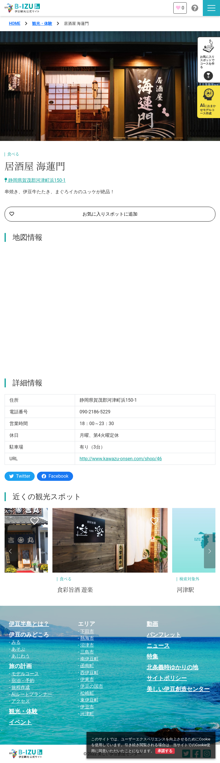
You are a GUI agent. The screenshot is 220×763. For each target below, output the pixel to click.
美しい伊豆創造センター (178, 689)
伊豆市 (87, 707)
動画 (152, 623)
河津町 (87, 713)
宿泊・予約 (22, 680)
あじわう (20, 656)
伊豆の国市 (91, 686)
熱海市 (87, 638)
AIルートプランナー (31, 694)
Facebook (55, 476)
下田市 (87, 631)
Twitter (19, 476)
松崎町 (87, 693)
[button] (10, 551)
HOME (14, 23)
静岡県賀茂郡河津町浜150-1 (35, 180)
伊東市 (87, 679)
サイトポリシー (167, 678)
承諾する (165, 751)
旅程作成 (20, 687)
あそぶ (18, 649)
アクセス (20, 701)
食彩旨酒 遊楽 (75, 590)
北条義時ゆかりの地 (172, 667)
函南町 (87, 665)
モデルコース (25, 673)
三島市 (87, 652)
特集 (152, 656)
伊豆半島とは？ (29, 623)
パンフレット (164, 634)
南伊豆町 (89, 659)
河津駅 (185, 590)
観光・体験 (42, 23)
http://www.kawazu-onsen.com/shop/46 (121, 458)
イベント (20, 722)
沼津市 (87, 645)
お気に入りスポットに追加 (73, 214)
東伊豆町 (89, 700)
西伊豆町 (89, 672)
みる (16, 642)
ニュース (158, 645)
